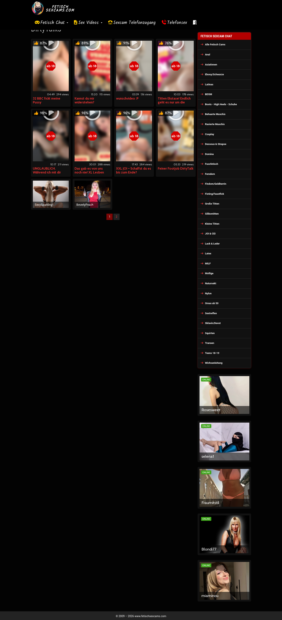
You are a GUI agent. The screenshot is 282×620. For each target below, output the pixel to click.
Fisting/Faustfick (214, 193)
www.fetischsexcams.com (150, 616)
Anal (207, 54)
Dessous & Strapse (215, 144)
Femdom (210, 174)
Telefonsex (177, 22)
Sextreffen (211, 313)
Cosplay (209, 134)
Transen (209, 343)
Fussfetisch (211, 163)
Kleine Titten (212, 223)
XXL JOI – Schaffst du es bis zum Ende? (133, 170)
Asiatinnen (211, 64)
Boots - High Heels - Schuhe (221, 104)
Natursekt (210, 283)
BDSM (208, 94)
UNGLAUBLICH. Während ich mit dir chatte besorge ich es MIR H (49, 174)
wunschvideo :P (127, 98)
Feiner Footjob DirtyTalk (175, 168)
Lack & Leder (212, 243)
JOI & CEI (210, 233)
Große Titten (212, 203)
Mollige (209, 273)
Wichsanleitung (214, 362)
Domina (209, 154)
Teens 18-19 (212, 353)
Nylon (208, 293)
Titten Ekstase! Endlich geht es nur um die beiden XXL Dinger (174, 102)
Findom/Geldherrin (215, 183)
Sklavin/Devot (213, 323)
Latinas (209, 84)
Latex (208, 253)
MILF (208, 263)
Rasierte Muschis (215, 124)
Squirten (210, 333)
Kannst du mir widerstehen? (84, 100)
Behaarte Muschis (215, 114)
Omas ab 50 (212, 303)
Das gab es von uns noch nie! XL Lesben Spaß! (89, 172)
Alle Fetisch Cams (215, 44)
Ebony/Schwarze (214, 74)
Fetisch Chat (54, 22)
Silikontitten (212, 213)
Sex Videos (90, 22)
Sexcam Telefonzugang (134, 22)
